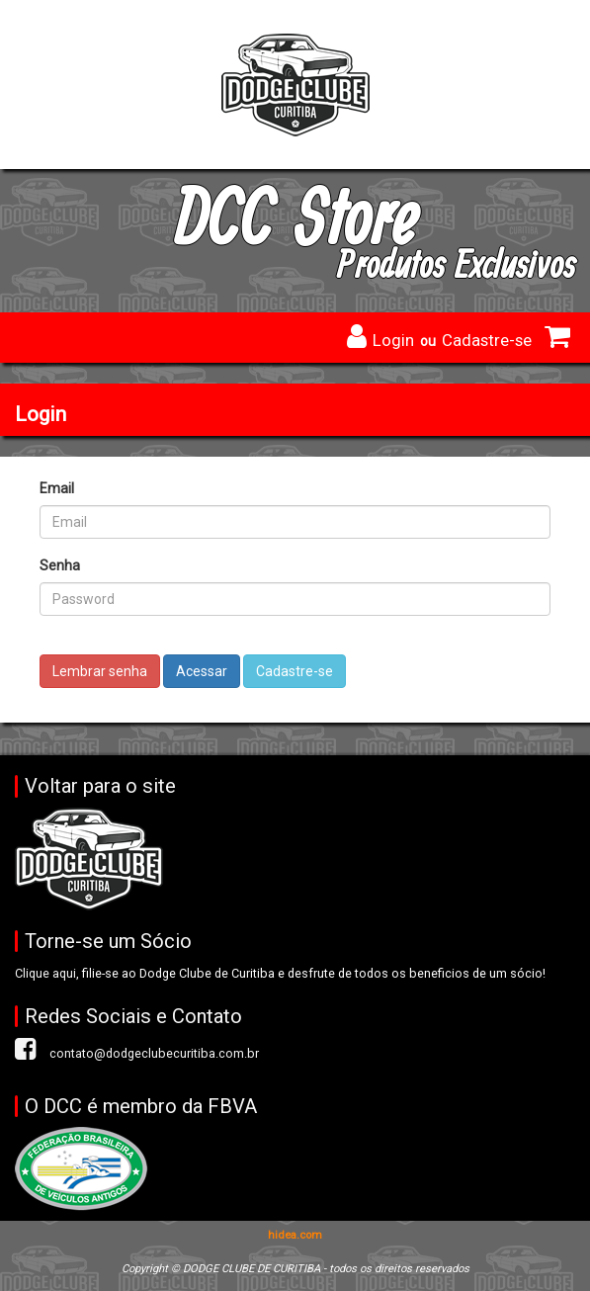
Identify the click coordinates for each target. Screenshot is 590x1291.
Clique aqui (45, 973)
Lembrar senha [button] (99, 671)
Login (393, 340)
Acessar (201, 671)
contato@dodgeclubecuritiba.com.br (154, 1053)
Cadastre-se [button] (294, 671)
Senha (60, 565)
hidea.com (295, 1235)
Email (57, 488)
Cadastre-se (487, 340)
